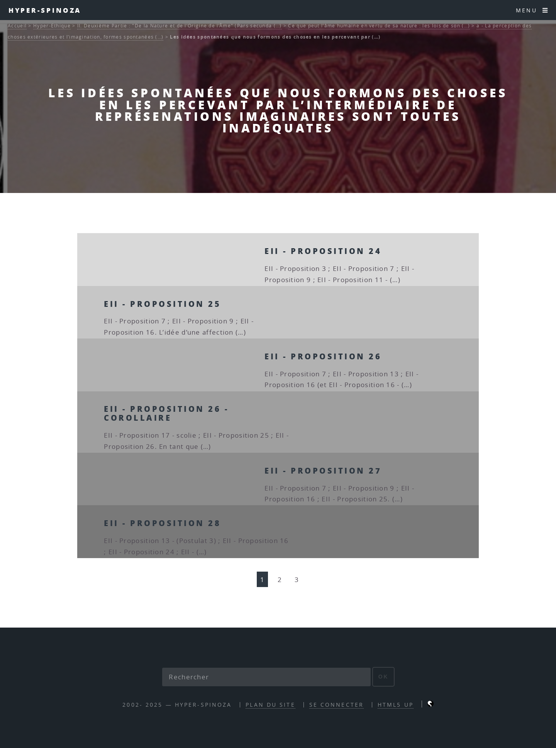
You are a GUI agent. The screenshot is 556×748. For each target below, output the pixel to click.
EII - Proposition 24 (322, 250)
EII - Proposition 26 (322, 356)
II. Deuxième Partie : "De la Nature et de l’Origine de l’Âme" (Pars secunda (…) (179, 25)
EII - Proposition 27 (322, 470)
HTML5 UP (396, 704)
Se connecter (336, 704)
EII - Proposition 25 (162, 303)
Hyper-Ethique (52, 25)
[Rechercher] (266, 677)
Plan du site (270, 704)
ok (383, 677)
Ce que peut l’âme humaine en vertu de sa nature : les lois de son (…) (379, 25)
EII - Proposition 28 (162, 523)
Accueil (17, 25)
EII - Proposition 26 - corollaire (166, 413)
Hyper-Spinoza (44, 10)
